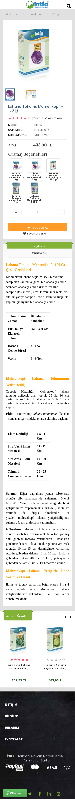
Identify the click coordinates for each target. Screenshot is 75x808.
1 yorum (36, 118)
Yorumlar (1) (39, 253)
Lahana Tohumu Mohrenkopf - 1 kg (16, 192)
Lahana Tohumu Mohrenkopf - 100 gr (36, 14)
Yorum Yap (53, 118)
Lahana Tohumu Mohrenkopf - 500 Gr (35, 192)
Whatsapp (15, 793)
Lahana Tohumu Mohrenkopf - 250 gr (53, 169)
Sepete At (37, 227)
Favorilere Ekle (34, 233)
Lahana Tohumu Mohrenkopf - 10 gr (16, 169)
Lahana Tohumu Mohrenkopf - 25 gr (35, 169)
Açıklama (40, 246)
